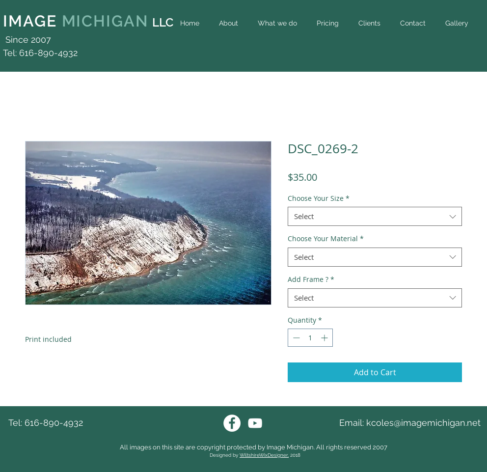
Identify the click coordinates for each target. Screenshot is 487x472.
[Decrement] (295, 337)
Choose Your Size (319, 198)
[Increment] (325, 337)
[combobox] (375, 216)
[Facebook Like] (464, 45)
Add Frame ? (311, 279)
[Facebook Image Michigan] (232, 423)
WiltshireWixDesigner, (264, 455)
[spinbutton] (310, 337)
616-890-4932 (54, 422)
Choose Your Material (326, 238)
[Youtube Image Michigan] (255, 423)
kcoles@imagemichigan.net (423, 422)
